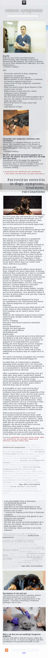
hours (33, 462)
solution (6, 486)
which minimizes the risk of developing (19, 534)
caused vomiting (24, 562)
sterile (37, 456)
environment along (30, 491)
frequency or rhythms (34, 478)
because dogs (19, 478)
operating (22, 482)
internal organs (16, 467)
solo (4, 70)
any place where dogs (20, 441)
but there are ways (26, 454)
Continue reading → (11, 67)
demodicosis (16, 469)
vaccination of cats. (11, 489)
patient (14, 482)
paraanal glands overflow (14, 445)
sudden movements (11, 458)
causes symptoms (24, 10)
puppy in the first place (12, 561)
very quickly (36, 562)
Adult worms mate (33, 555)
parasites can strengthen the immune (18, 541)
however (35, 476)
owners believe (32, 445)
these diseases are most (23, 456)
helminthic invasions (12, 491)
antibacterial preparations (14, 447)
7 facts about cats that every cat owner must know (24, 174)
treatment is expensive (21, 476)
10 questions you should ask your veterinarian (22, 171)
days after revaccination (29, 484)
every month (20, 553)
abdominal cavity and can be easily (25, 437)
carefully (11, 473)
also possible (22, 439)
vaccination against (11, 460)
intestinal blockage (28, 458)
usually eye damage (22, 471)
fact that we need (23, 473)
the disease (12, 568)
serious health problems (18, 449)
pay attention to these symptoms (17, 480)
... (4, 604)
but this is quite (33, 482)
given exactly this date (20, 462)
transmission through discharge (22, 465)
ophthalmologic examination (15, 535)
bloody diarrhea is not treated (23, 486)
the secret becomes (28, 489)
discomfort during (11, 484)
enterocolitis (28, 452)
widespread (8, 478)
